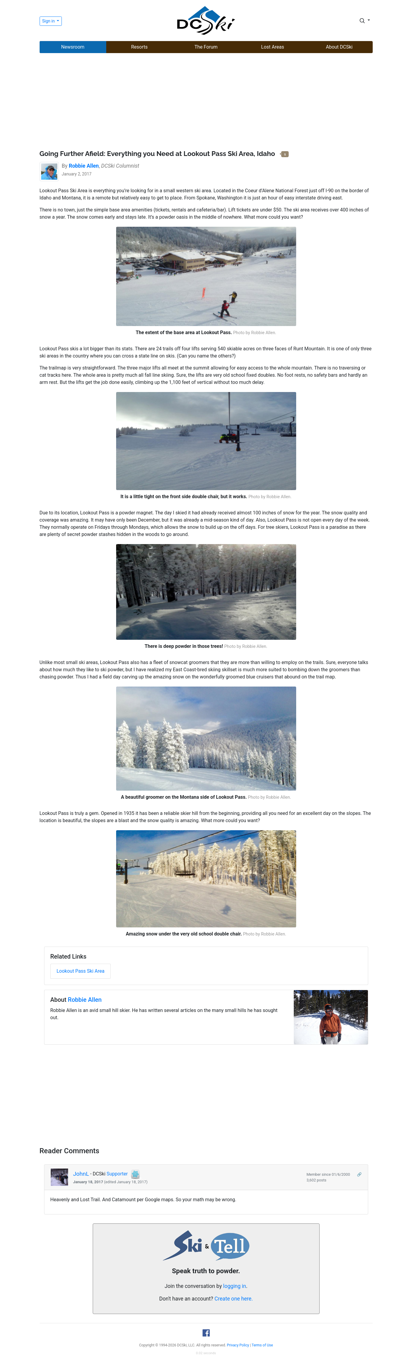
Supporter (117, 1174)
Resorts (139, 47)
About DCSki (339, 47)
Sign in (49, 21)
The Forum (206, 47)
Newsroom (73, 47)
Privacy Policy (238, 1345)
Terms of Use (262, 1345)
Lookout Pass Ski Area (81, 971)
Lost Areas (272, 47)
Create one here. (234, 1299)
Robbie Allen (85, 999)
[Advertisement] (206, 102)
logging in (234, 1286)
